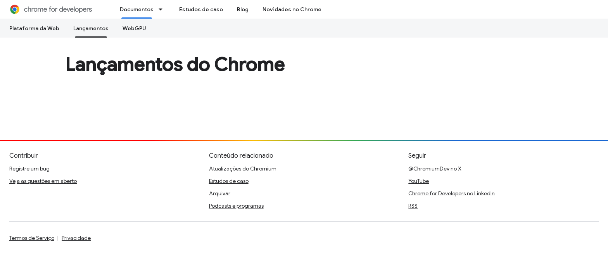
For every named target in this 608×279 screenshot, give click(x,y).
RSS (413, 205)
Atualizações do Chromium (242, 168)
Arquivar (219, 193)
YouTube (418, 180)
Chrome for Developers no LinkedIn (451, 193)
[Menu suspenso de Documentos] (163, 9)
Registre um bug (29, 168)
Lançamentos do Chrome (175, 64)
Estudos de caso (201, 9)
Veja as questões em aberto (43, 180)
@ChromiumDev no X (434, 168)
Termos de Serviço (31, 238)
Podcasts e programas (236, 205)
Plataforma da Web (34, 28)
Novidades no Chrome (292, 9)
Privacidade (76, 238)
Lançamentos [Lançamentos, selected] (91, 28)
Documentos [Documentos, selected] (137, 9)
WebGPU (134, 28)
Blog (243, 9)
